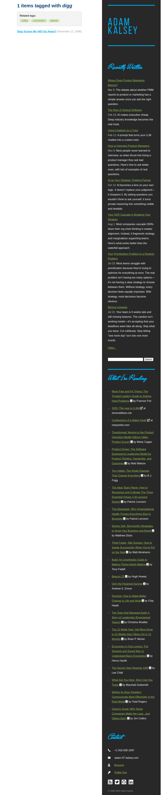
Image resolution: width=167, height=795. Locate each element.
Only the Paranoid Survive (127, 583)
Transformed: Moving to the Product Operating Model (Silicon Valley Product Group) (133, 437)
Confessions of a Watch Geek (129, 420)
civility (25, 20)
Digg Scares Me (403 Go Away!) (36, 31)
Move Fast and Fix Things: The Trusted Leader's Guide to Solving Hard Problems (131, 396)
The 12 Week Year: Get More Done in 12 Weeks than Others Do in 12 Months (132, 634)
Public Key (121, 772)
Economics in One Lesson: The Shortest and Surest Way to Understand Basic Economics (130, 651)
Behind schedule (117, 307)
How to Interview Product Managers (128, 145)
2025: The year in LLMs (125, 408)
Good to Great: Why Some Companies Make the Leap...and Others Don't (131, 713)
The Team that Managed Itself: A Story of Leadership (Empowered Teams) (131, 617)
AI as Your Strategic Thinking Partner (129, 180)
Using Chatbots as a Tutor (123, 130)
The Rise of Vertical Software (125, 110)
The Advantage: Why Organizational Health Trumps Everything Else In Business (133, 514)
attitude (54, 20)
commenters (39, 20)
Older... (112, 347)
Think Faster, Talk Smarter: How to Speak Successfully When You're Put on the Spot (133, 547)
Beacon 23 (118, 576)
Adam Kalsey (123, 26)
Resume (119, 765)
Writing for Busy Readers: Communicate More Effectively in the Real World (133, 697)
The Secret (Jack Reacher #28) (130, 667)
